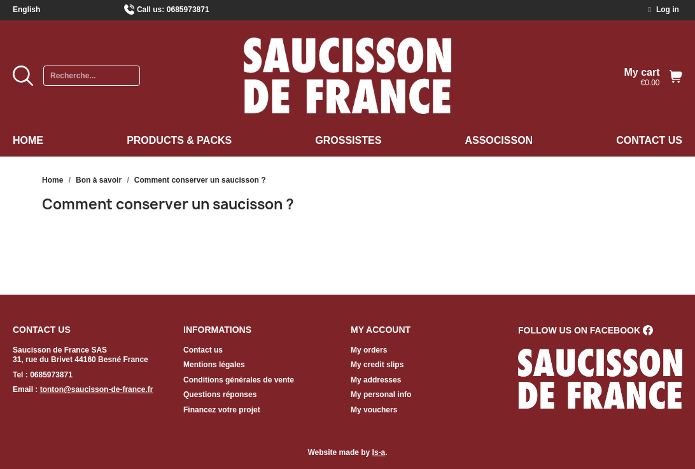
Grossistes (348, 140)
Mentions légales (214, 364)
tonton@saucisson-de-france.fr (96, 389)
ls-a (379, 452)
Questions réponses (219, 394)
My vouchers (374, 409)
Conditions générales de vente (238, 379)
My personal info (381, 394)
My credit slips (377, 364)
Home (28, 140)
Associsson (499, 140)
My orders (369, 350)
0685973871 (188, 9)
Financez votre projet (221, 409)
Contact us (649, 140)
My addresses (376, 379)
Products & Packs (179, 140)
